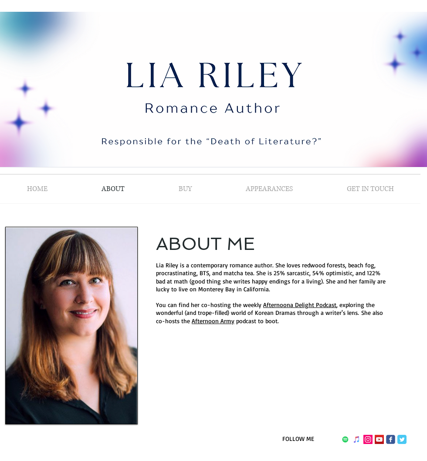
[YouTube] (379, 439)
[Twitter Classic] (402, 439)
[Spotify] (345, 439)
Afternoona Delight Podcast (299, 304)
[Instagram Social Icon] (368, 439)
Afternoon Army (213, 320)
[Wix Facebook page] (390, 439)
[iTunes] (356, 439)
